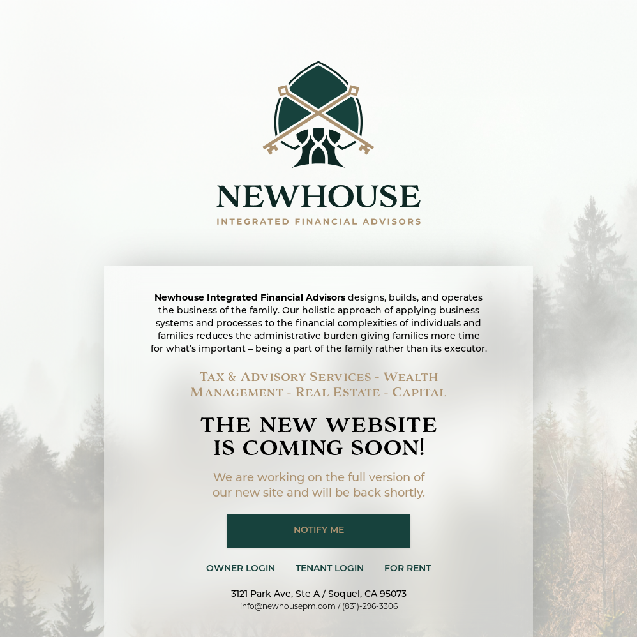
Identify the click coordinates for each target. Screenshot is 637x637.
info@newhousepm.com (288, 606)
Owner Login (240, 569)
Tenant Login (330, 569)
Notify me (319, 531)
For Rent (407, 569)
